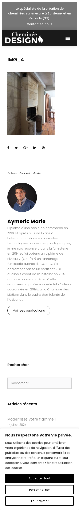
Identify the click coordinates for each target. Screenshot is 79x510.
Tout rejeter (40, 501)
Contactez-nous (39, 24)
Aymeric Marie (30, 173)
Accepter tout (39, 478)
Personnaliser (39, 490)
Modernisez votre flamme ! (31, 419)
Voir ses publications (29, 310)
